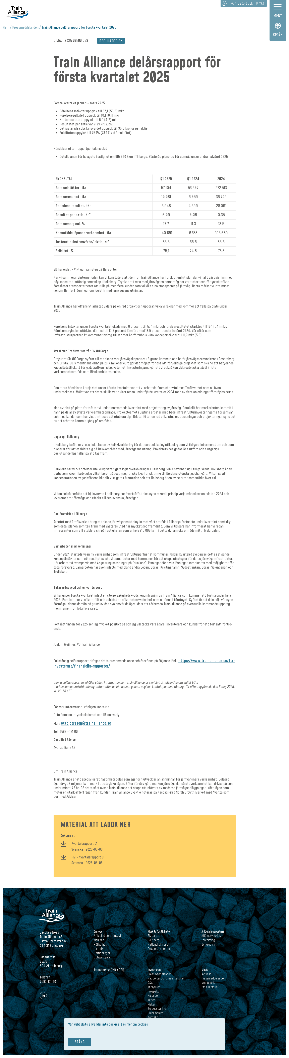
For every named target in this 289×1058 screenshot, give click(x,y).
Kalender (153, 995)
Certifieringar (102, 953)
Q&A (150, 983)
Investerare (154, 970)
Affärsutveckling (211, 936)
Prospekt (153, 991)
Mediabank (208, 983)
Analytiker (154, 987)
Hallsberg (153, 940)
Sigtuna (152, 936)
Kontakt (153, 1017)
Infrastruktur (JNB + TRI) (109, 970)
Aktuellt (206, 974)
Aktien (151, 1000)
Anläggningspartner (212, 931)
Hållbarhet (100, 944)
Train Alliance (16, 12)
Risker (151, 1004)
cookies (142, 1024)
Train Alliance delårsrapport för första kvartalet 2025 (79, 27)
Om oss (98, 931)
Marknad (99, 940)
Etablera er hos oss (159, 949)
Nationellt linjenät (158, 944)
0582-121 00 (48, 981)
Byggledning (209, 944)
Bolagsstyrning (103, 957)
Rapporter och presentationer (166, 978)
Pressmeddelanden (25, 27)
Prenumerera (155, 1013)
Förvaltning (208, 940)
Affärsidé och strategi (107, 936)
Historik (98, 949)
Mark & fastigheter (159, 931)
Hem (6, 27)
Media (204, 970)
